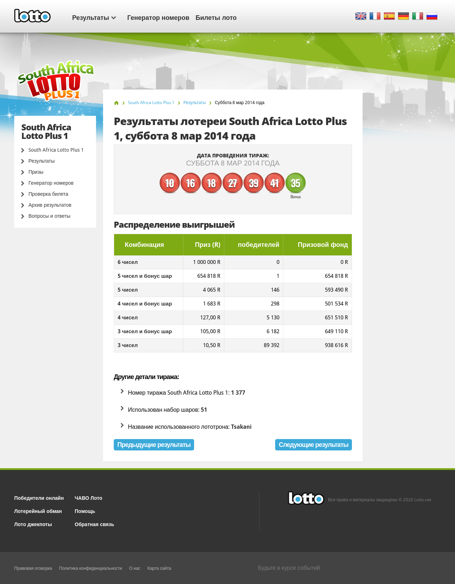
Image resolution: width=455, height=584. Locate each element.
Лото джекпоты (33, 524)
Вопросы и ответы (49, 216)
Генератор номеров (158, 17)
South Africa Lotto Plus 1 (56, 150)
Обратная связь (94, 524)
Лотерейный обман (38, 510)
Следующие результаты (313, 444)
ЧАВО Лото (88, 497)
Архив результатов (49, 205)
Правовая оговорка (33, 568)
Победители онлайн (39, 497)
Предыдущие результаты (154, 444)
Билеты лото (216, 17)
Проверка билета (48, 194)
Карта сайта (159, 568)
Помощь (85, 510)
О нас (134, 568)
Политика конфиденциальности (90, 568)
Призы (35, 172)
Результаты (94, 17)
